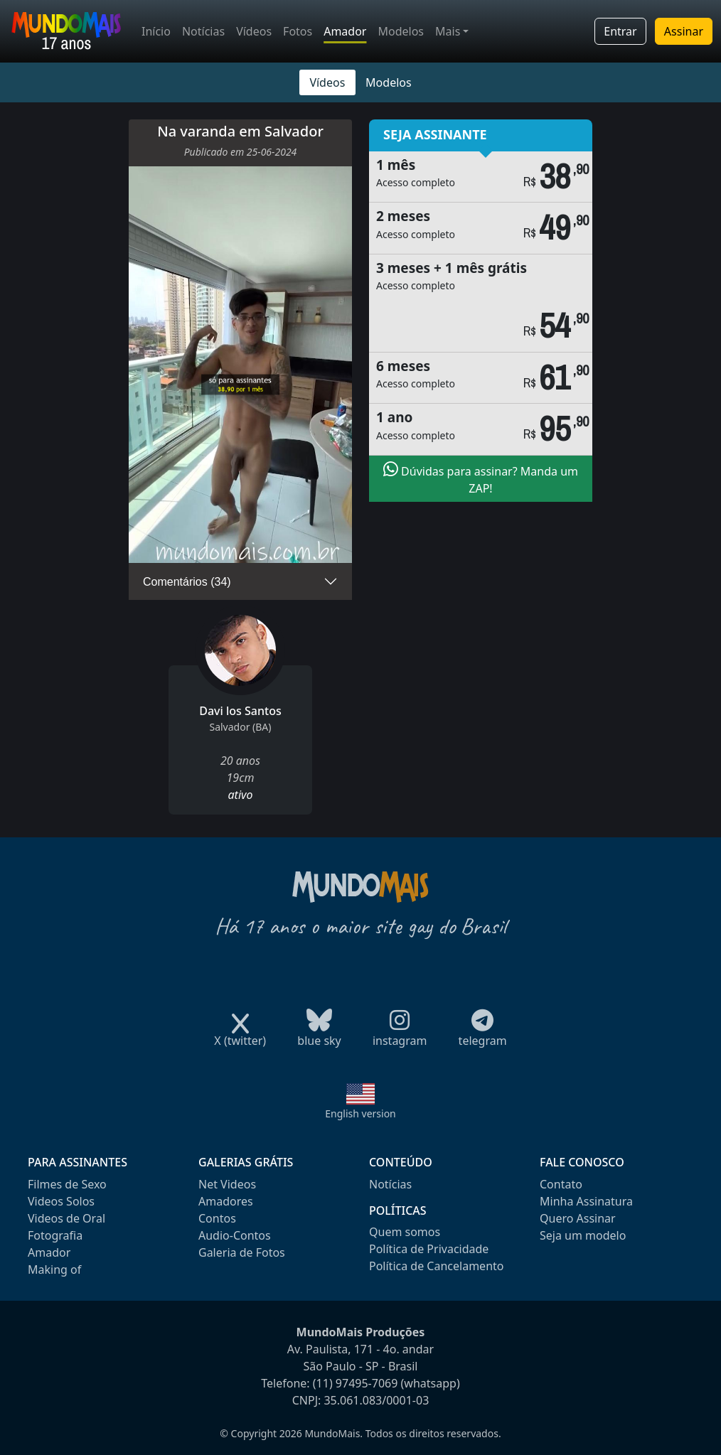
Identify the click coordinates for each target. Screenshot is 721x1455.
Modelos (401, 31)
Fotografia (55, 1235)
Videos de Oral (66, 1218)
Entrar (620, 31)
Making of (54, 1269)
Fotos (297, 31)
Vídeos (254, 31)
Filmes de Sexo (67, 1184)
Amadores (225, 1201)
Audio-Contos (234, 1235)
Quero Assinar (578, 1218)
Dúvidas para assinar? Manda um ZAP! (480, 478)
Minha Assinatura (586, 1201)
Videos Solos (61, 1201)
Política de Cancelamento (436, 1266)
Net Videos (227, 1184)
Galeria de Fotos (241, 1252)
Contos (217, 1218)
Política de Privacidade (428, 1249)
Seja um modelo (583, 1235)
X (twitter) (240, 1036)
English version (360, 1113)
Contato (561, 1184)
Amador (345, 31)
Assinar (683, 31)
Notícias (203, 31)
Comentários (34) (187, 582)
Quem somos (404, 1232)
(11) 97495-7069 (355, 1383)
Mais (447, 31)
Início (156, 31)
